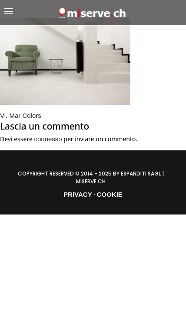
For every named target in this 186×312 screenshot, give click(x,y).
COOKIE (110, 194)
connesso (48, 139)
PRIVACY (77, 194)
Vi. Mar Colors (20, 115)
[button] (30, 12)
